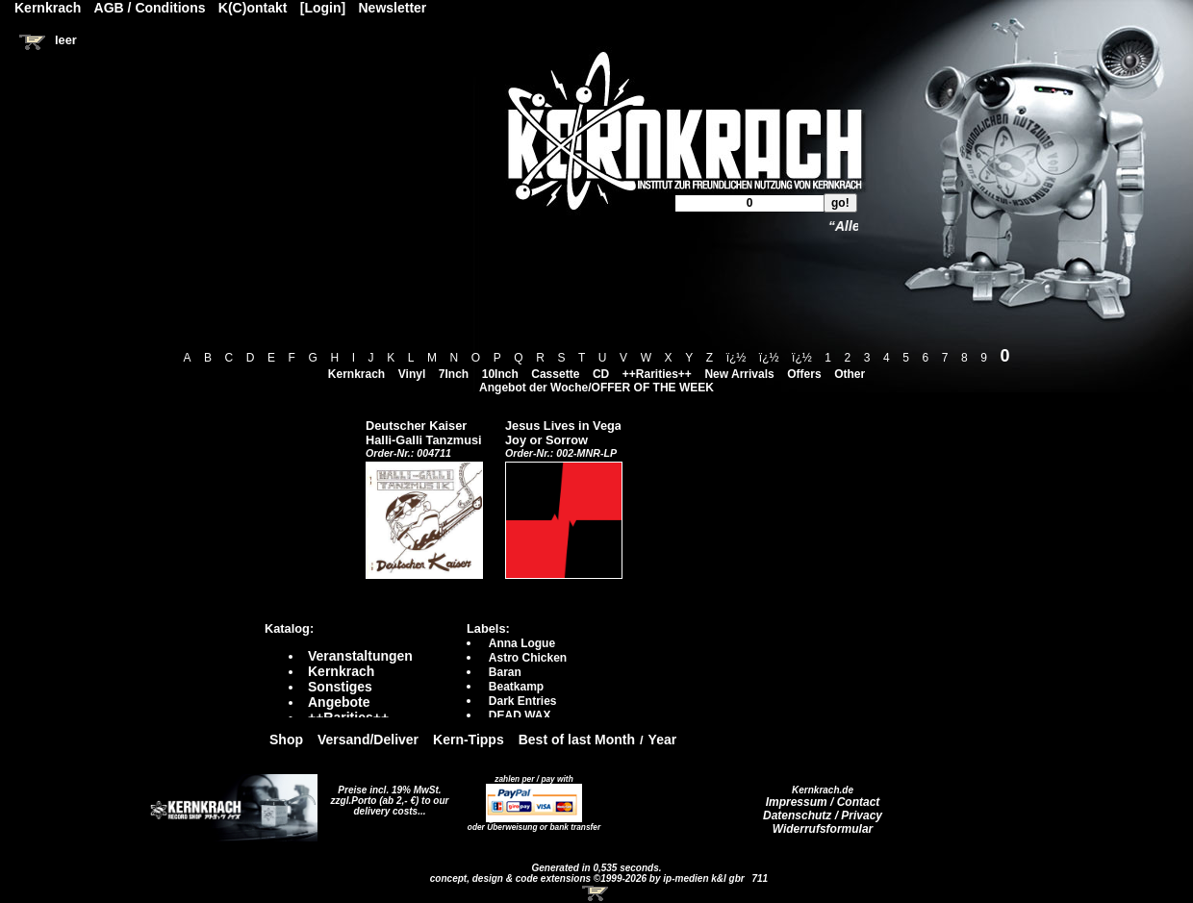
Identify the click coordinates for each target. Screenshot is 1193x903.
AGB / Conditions (150, 7)
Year (662, 739)
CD (601, 374)
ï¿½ (736, 357)
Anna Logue (522, 643)
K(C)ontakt (253, 7)
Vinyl (411, 374)
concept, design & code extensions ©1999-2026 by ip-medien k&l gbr (589, 878)
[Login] (322, 7)
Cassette (555, 374)
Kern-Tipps (468, 739)
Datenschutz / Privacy (822, 815)
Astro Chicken (528, 658)
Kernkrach (356, 374)
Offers (804, 374)
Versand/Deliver (368, 739)
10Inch (500, 374)
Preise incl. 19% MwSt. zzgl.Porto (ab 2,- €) (386, 795)
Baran (505, 672)
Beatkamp (516, 686)
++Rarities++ (657, 374)
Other (849, 374)
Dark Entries (523, 701)
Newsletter (393, 7)
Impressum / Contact (823, 802)
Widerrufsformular (823, 829)
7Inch (454, 374)
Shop (286, 739)
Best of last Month (577, 739)
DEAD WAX (520, 715)
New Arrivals (739, 374)
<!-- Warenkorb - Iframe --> (596, 893)
